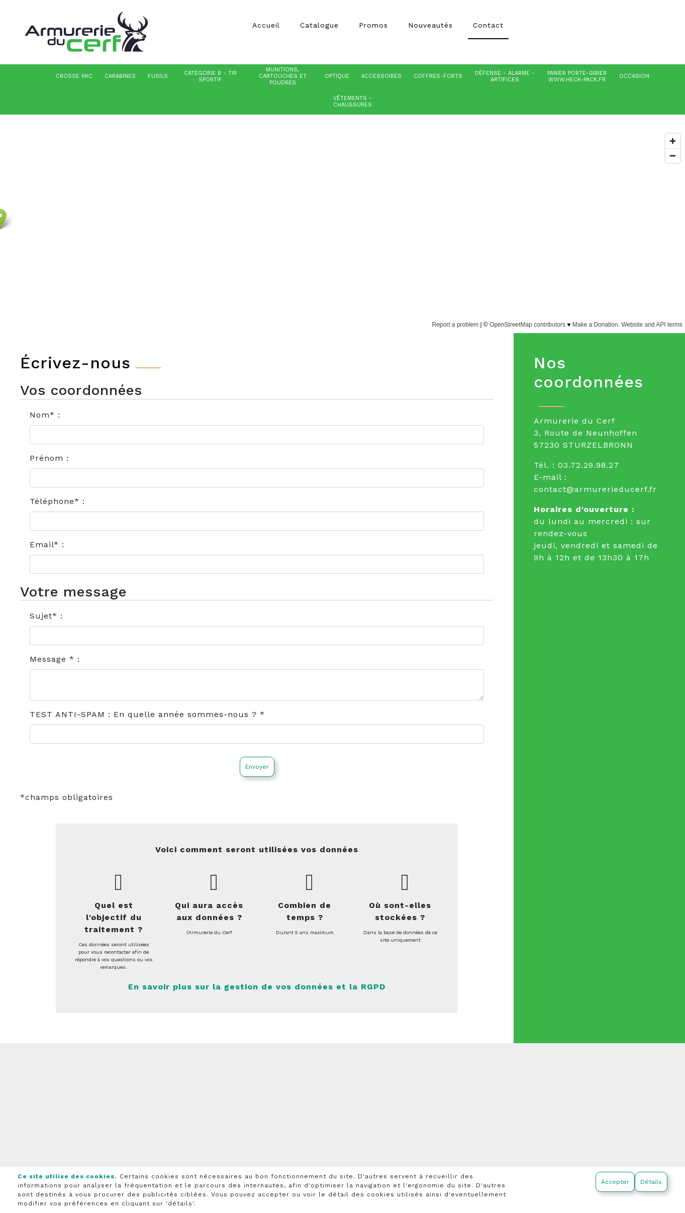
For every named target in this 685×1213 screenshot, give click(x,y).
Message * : (55, 659)
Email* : (47, 544)
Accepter (615, 1181)
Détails (651, 1181)
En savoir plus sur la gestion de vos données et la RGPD (256, 986)
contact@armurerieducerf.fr (595, 489)
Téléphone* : (57, 501)
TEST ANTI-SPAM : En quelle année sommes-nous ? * (147, 714)
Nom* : (45, 415)
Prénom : (49, 458)
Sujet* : (46, 616)
